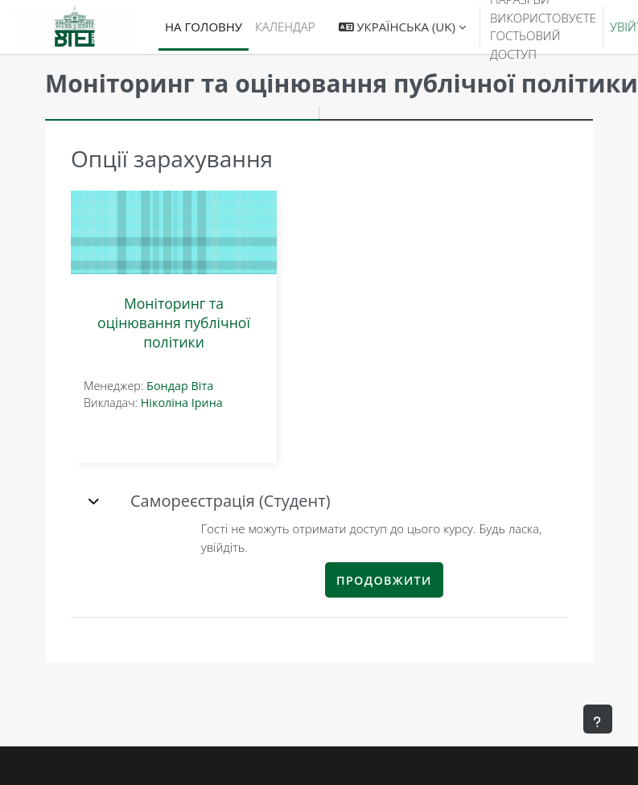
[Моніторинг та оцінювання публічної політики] (174, 232)
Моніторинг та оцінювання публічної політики (173, 322)
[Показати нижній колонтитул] (597, 719)
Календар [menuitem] (285, 26)
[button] (402, 27)
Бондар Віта (179, 385)
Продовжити (384, 580)
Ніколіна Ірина (182, 402)
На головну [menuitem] (203, 26)
